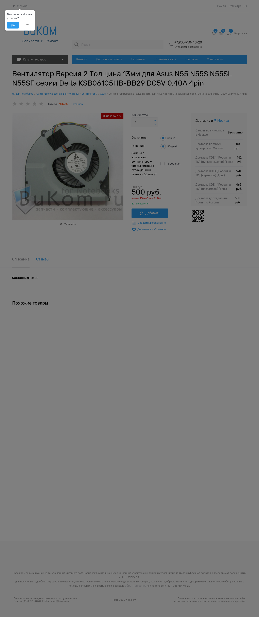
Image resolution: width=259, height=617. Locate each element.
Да (13, 25)
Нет (26, 25)
